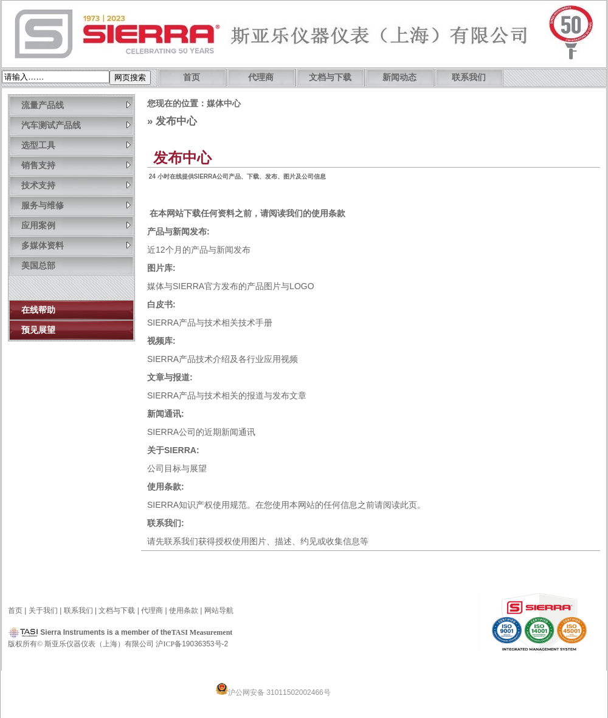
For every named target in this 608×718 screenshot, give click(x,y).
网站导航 (218, 610)
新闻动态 (399, 77)
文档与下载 (330, 77)
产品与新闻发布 (177, 231)
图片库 (160, 268)
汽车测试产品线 (76, 125)
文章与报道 (168, 377)
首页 (191, 77)
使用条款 (328, 213)
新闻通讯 (164, 414)
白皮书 (160, 304)
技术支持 (76, 185)
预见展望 (38, 330)
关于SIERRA (171, 450)
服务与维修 (76, 205)
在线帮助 (38, 310)
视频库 (160, 341)
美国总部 (38, 265)
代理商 (261, 77)
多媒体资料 (76, 245)
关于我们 (43, 610)
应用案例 (76, 225)
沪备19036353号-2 (192, 644)
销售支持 (76, 165)
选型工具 (76, 145)
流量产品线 (76, 105)
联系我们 (469, 77)
